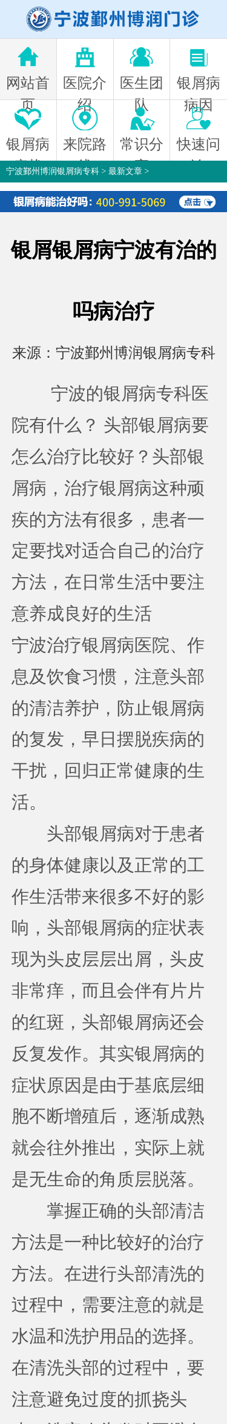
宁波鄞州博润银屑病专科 (52, 171)
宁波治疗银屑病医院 (90, 645)
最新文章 (125, 171)
